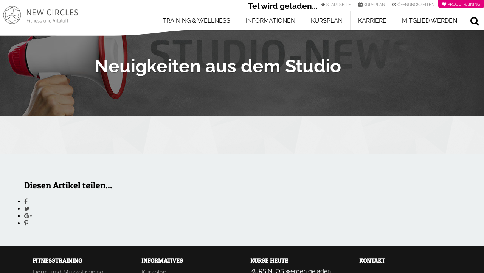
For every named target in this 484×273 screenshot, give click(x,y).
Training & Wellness (196, 20)
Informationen (270, 20)
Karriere (372, 20)
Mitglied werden (429, 20)
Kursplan (327, 20)
